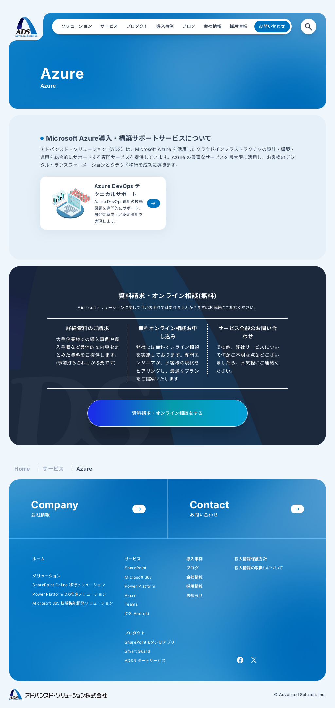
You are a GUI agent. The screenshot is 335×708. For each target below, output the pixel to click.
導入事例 (194, 558)
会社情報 (194, 577)
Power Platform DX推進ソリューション (69, 594)
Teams (131, 604)
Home (22, 468)
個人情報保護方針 (251, 558)
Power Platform (140, 586)
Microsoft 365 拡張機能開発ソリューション (72, 603)
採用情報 (194, 586)
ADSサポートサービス (145, 660)
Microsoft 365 (138, 577)
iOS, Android (137, 613)
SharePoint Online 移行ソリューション (68, 584)
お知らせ (194, 595)
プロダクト (135, 633)
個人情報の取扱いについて (259, 567)
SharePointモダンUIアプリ (150, 642)
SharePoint (136, 567)
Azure (84, 468)
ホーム (38, 558)
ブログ (192, 567)
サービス (53, 468)
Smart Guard (137, 651)
